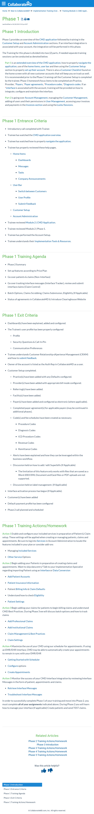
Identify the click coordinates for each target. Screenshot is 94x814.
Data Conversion (61, 570)
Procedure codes (53, 84)
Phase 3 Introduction (48, 744)
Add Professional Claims (20, 621)
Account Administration (36, 43)
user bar (45, 66)
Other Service (15, 556)
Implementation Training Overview (47, 11)
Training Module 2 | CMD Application (77, 11)
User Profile (24, 197)
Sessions (68, 104)
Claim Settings (15, 639)
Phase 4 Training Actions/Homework (47, 751)
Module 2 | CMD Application (40, 222)
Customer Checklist (71, 69)
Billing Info (21, 589)
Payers (19, 84)
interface (10, 87)
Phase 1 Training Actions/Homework (19, 802)
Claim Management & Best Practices (26, 633)
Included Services (27, 550)
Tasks (21, 172)
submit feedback (27, 358)
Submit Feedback (27, 203)
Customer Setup (10, 43)
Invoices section (34, 104)
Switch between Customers (32, 191)
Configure (13, 665)
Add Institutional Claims (20, 627)
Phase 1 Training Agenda (14, 793)
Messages (23, 166)
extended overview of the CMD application (39, 62)
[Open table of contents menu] (4, 3)
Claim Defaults (37, 589)
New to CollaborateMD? (20, 11)
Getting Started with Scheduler (24, 659)
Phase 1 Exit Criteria (13, 798)
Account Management (36, 97)
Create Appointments (19, 672)
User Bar (17, 185)
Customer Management (75, 97)
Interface (45, 570)
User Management (55, 101)
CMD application (48, 39)
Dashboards (24, 160)
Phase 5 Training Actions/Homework (47, 755)
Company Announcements (32, 178)
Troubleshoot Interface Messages (25, 694)
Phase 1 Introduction (13, 784)
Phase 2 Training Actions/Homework (47, 741)
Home (4, 11)
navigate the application (58, 141)
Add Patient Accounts (19, 576)
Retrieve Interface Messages (22, 688)
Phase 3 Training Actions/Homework (47, 748)
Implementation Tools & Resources (53, 241)
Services (41, 540)
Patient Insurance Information (23, 582)
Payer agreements (34, 84)
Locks (60, 104)
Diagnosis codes (72, 84)
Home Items (19, 153)
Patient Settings (16, 601)
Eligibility (39, 595)
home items (34, 66)
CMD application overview (47, 135)
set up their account (35, 69)
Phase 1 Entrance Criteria (15, 789)
